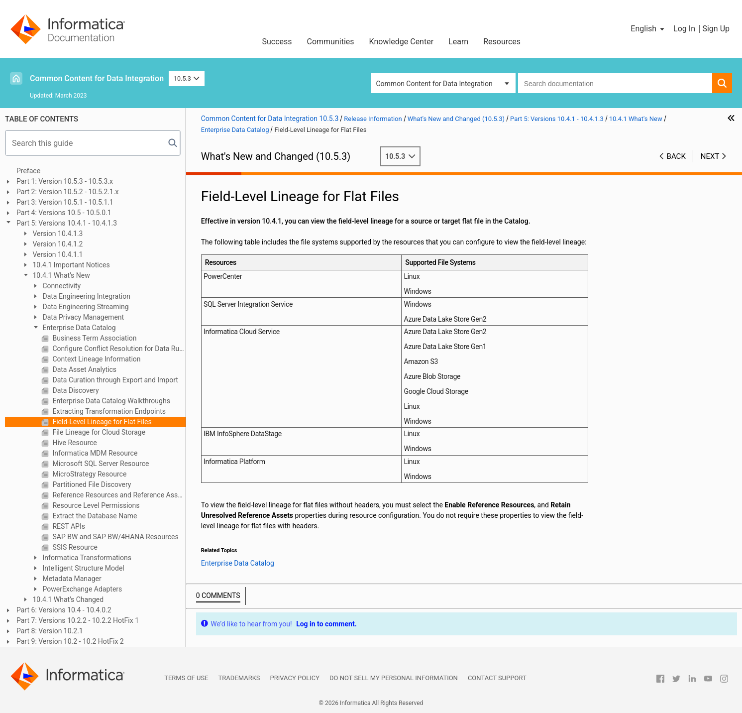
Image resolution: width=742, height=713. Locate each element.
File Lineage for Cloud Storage (98, 432)
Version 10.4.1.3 (57, 234)
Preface (28, 171)
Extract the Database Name (94, 516)
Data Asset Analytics (83, 369)
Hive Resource (74, 443)
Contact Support (497, 678)
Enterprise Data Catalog (78, 328)
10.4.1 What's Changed (67, 599)
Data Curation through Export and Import (114, 380)
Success (277, 41)
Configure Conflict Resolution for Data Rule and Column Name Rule (118, 349)
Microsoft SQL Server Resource (100, 464)
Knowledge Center (401, 41)
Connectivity (61, 286)
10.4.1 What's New (60, 275)
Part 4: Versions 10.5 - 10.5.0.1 (63, 213)
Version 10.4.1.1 (57, 254)
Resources (502, 41)
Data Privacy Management (82, 317)
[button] (648, 28)
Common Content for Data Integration (97, 78)
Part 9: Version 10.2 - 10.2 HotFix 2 (70, 641)
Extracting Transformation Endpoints (108, 411)
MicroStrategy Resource (88, 474)
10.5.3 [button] (187, 78)
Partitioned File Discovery (91, 484)
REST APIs (68, 526)
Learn (458, 41)
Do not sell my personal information (393, 678)
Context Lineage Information (96, 359)
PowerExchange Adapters (81, 589)
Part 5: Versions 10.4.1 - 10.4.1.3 (66, 223)
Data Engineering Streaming (85, 307)
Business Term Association (94, 338)
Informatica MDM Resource (94, 453)
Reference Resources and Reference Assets (118, 495)
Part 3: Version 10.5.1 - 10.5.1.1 (64, 202)
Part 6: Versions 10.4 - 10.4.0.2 (63, 610)
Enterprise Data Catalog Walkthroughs (110, 401)
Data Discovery (75, 390)
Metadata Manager (71, 579)
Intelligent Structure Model (82, 568)
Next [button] (710, 156)
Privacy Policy (294, 678)
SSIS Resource (74, 547)
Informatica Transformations (86, 558)
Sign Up (716, 28)
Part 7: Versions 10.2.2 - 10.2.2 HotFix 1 (77, 620)
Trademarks (239, 678)
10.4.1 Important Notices (70, 265)
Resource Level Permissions (95, 505)
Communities (330, 41)
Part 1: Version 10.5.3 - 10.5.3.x (64, 181)
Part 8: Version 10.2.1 (49, 631)
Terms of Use (186, 678)
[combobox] (615, 83)
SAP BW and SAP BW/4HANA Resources (115, 537)
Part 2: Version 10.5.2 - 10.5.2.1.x (67, 192)
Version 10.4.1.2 (57, 244)
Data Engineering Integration (85, 296)
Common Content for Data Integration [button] (434, 84)
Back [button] (676, 156)
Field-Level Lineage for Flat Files (101, 422)
